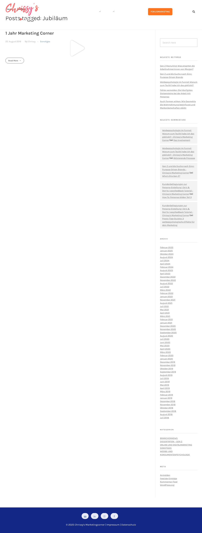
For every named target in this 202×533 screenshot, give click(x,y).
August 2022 (166, 283)
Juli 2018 (164, 417)
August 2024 (166, 257)
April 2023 (165, 273)
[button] (77, 48)
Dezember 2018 (167, 401)
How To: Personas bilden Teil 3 (177, 197)
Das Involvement (181, 140)
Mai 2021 (164, 309)
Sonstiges (45, 41)
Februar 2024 (166, 267)
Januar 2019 (166, 398)
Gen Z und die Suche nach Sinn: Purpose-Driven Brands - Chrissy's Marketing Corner (178, 169)
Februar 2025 (166, 247)
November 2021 (167, 300)
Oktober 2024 (166, 254)
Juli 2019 (164, 378)
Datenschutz (128, 524)
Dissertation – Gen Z (171, 441)
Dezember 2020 (168, 326)
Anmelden (165, 475)
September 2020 (168, 332)
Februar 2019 (166, 394)
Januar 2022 (166, 296)
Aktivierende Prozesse (184, 158)
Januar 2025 (166, 250)
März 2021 (165, 316)
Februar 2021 (166, 319)
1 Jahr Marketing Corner (29, 33)
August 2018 (166, 414)
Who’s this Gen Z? (171, 176)
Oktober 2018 (166, 408)
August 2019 (166, 375)
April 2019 (165, 388)
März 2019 (165, 391)
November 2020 (168, 329)
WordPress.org (167, 485)
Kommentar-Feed (168, 481)
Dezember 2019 (167, 362)
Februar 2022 (166, 293)
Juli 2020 (164, 339)
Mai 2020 (165, 345)
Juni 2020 (165, 342)
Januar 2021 (166, 322)
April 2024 (165, 264)
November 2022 (168, 280)
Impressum (113, 524)
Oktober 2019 (166, 368)
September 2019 (168, 372)
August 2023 (166, 270)
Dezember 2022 (167, 277)
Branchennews (169, 438)
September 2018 (168, 411)
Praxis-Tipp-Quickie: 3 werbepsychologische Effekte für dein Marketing (178, 222)
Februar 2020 (166, 355)
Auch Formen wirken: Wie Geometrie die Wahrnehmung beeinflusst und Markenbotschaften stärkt (178, 104)
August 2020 (166, 336)
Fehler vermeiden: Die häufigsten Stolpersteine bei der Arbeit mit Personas (176, 93)
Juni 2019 (165, 381)
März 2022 (165, 290)
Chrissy (32, 41)
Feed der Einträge (168, 478)
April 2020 (165, 349)
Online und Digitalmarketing (176, 445)
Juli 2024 (164, 260)
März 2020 (165, 352)
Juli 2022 (164, 286)
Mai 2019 (164, 385)
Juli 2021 (164, 306)
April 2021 (165, 313)
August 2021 (166, 303)
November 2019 (167, 365)
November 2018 (167, 404)
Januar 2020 (166, 358)
